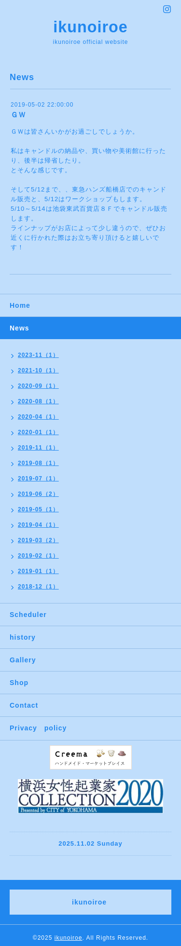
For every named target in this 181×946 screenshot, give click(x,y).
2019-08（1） (38, 463)
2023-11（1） (38, 355)
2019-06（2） (38, 494)
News (19, 328)
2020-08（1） (38, 401)
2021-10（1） (38, 370)
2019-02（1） (38, 555)
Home (20, 305)
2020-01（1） (38, 432)
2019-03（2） (38, 540)
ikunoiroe (90, 27)
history (23, 637)
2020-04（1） (38, 416)
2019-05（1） (38, 509)
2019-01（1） (38, 571)
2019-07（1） (38, 478)
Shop (19, 682)
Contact (24, 705)
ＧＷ (18, 114)
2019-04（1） (38, 524)
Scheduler (28, 614)
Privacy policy (38, 728)
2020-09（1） (38, 386)
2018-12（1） (38, 586)
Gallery (23, 660)
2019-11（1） (38, 447)
